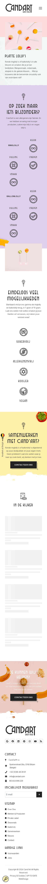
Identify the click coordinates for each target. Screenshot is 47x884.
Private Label (13, 818)
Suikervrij (11, 827)
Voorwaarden (13, 853)
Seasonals (12, 822)
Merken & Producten (16, 814)
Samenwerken (14, 831)
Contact (11, 840)
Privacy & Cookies (17, 876)
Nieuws (11, 836)
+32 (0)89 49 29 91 (18, 772)
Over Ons (12, 809)
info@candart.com (17, 776)
